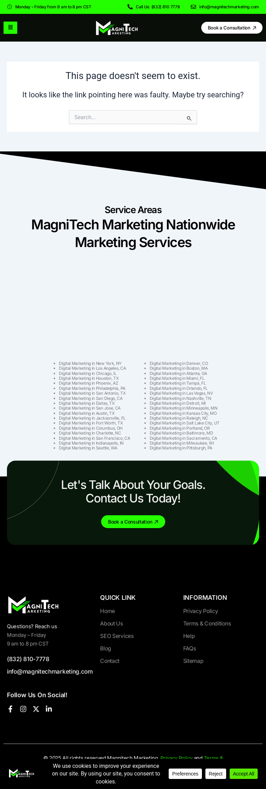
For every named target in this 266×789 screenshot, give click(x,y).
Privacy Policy (176, 758)
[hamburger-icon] (10, 27)
